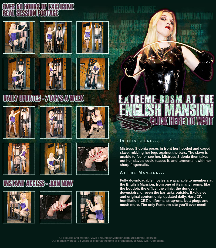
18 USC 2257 (141, 240)
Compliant (157, 240)
